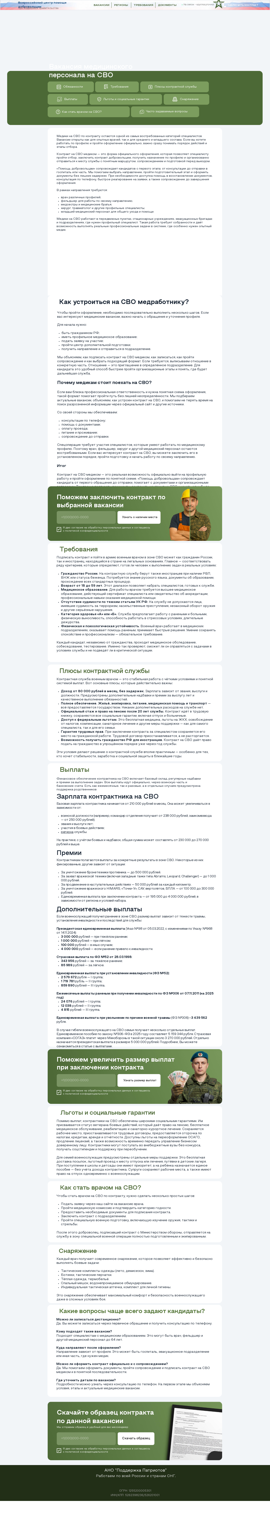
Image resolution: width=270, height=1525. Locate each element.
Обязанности (73, 86)
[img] (58, 112)
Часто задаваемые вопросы (167, 111)
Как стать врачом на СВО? (81, 112)
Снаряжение (189, 99)
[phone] (86, 517)
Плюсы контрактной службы (176, 86)
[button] (240, 5)
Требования (119, 86)
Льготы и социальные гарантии (126, 99)
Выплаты (70, 99)
